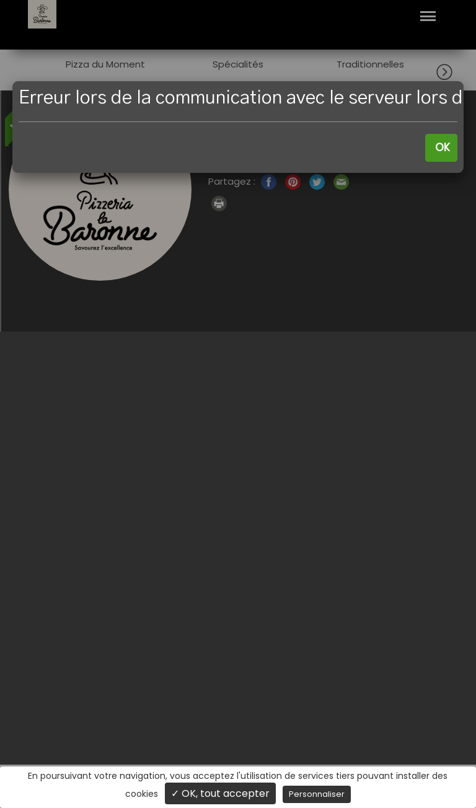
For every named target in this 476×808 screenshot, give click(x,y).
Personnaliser (317, 794)
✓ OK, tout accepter (220, 793)
